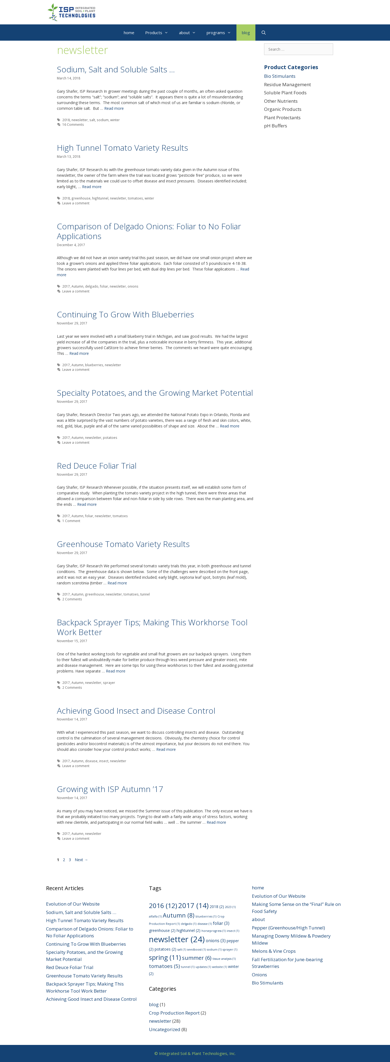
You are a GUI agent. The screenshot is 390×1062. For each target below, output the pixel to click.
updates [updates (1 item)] (203, 967)
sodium (103, 120)
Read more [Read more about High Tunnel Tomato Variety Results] (92, 186)
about (190, 32)
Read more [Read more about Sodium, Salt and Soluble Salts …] (114, 108)
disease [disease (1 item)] (204, 924)
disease (91, 761)
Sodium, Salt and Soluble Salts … (116, 69)
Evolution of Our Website (73, 904)
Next (81, 859)
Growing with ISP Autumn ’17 (110, 788)
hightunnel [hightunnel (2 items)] (188, 930)
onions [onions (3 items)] (216, 941)
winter (115, 120)
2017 (66, 286)
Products (159, 32)
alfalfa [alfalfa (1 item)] (155, 916)
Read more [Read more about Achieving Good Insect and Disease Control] (166, 749)
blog (246, 32)
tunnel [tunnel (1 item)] (187, 967)
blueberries (94, 365)
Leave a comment (75, 203)
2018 (66, 120)
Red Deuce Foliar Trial (96, 465)
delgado (91, 286)
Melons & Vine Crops (274, 951)
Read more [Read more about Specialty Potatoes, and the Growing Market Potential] (229, 426)
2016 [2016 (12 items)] (163, 905)
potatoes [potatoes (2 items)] (165, 949)
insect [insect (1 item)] (233, 931)
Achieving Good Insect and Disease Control (136, 710)
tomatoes (135, 198)
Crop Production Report (174, 1013)
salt (92, 120)
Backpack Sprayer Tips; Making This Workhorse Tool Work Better (152, 627)
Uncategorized (164, 1029)
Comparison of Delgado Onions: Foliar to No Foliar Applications (149, 231)
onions (133, 286)
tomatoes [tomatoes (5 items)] (164, 966)
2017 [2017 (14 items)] (193, 905)
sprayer (109, 682)
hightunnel (100, 198)
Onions (259, 974)
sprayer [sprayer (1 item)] (230, 949)
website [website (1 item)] (219, 967)
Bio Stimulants (279, 76)
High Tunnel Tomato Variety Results (122, 147)
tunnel (145, 594)
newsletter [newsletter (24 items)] (177, 939)
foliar (104, 286)
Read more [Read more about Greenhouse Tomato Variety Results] (117, 582)
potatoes (110, 437)
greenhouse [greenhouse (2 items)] (162, 930)
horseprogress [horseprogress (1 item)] (214, 931)
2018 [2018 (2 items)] (217, 906)
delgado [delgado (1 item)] (188, 924)
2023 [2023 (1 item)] (230, 907)
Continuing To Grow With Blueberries (125, 314)
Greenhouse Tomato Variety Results (123, 543)
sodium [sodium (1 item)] (214, 949)
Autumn (77, 286)
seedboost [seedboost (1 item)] (196, 949)
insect (103, 761)
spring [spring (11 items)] (165, 957)
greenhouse (81, 198)
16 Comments (73, 124)
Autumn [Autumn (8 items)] (178, 915)
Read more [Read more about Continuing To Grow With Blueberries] (79, 353)
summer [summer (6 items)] (197, 957)
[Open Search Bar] (263, 32)
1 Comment (71, 521)
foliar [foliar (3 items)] (221, 923)
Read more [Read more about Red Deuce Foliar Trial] (87, 504)
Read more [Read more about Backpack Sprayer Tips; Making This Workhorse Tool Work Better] (115, 671)
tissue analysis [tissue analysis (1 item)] (224, 959)
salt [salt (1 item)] (181, 949)
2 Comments (72, 599)
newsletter (80, 120)
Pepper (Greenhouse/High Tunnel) (288, 928)
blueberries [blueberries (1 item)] (206, 916)
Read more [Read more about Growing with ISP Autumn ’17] (216, 822)
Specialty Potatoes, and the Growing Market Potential (155, 392)
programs (221, 32)
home (129, 32)
